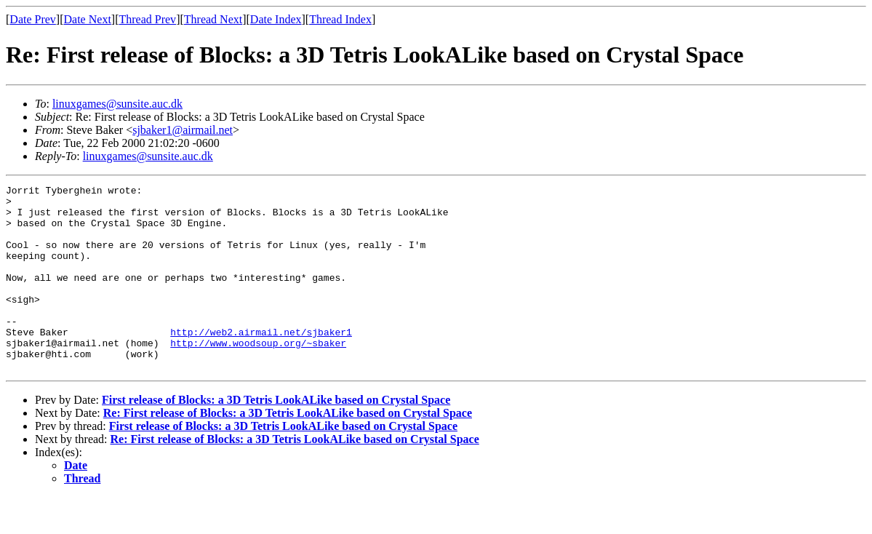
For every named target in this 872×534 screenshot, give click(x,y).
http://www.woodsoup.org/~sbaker (258, 375)
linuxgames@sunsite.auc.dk (117, 103)
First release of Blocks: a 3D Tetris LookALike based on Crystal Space (276, 437)
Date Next (87, 19)
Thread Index (340, 19)
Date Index (276, 19)
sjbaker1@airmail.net (182, 130)
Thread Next (213, 19)
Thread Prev (147, 19)
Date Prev (32, 19)
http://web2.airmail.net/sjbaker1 (261, 362)
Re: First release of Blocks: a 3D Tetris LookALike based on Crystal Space (287, 450)
